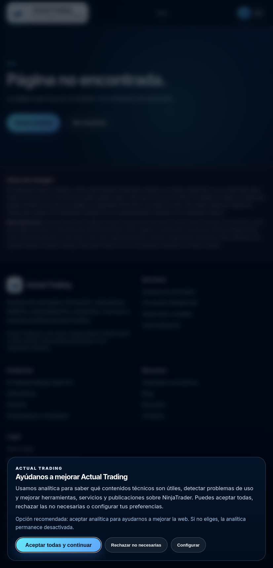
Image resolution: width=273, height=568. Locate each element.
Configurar (188, 545)
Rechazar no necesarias (136, 545)
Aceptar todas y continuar (58, 545)
